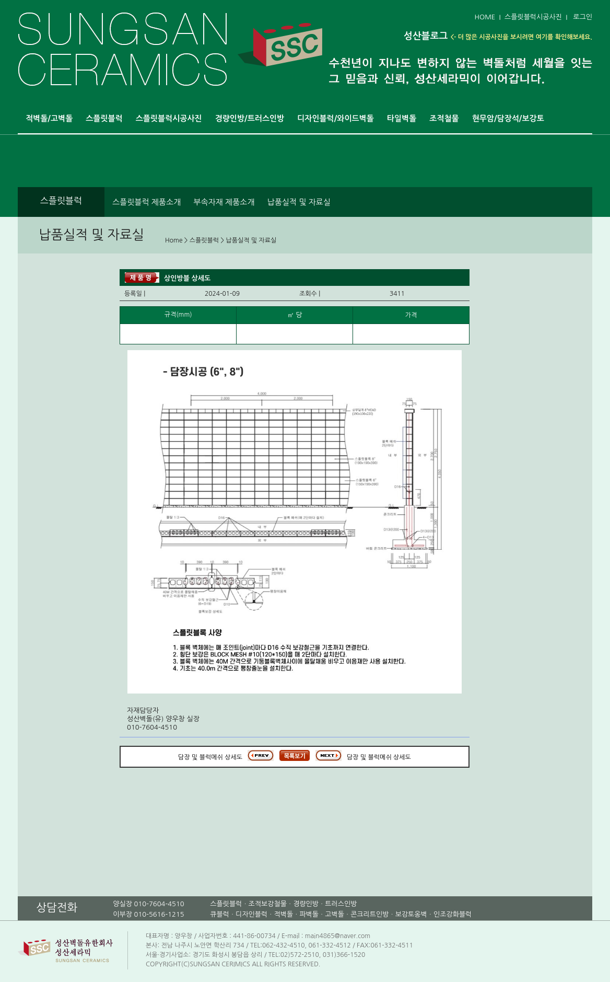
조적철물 (444, 118)
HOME (484, 17)
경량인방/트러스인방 (250, 118)
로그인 (582, 17)
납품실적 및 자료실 (299, 202)
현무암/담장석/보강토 (508, 118)
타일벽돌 (401, 118)
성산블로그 (426, 36)
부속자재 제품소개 (223, 202)
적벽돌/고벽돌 (49, 118)
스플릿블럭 (104, 118)
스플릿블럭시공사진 (533, 17)
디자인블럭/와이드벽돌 (335, 118)
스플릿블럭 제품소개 (146, 202)
